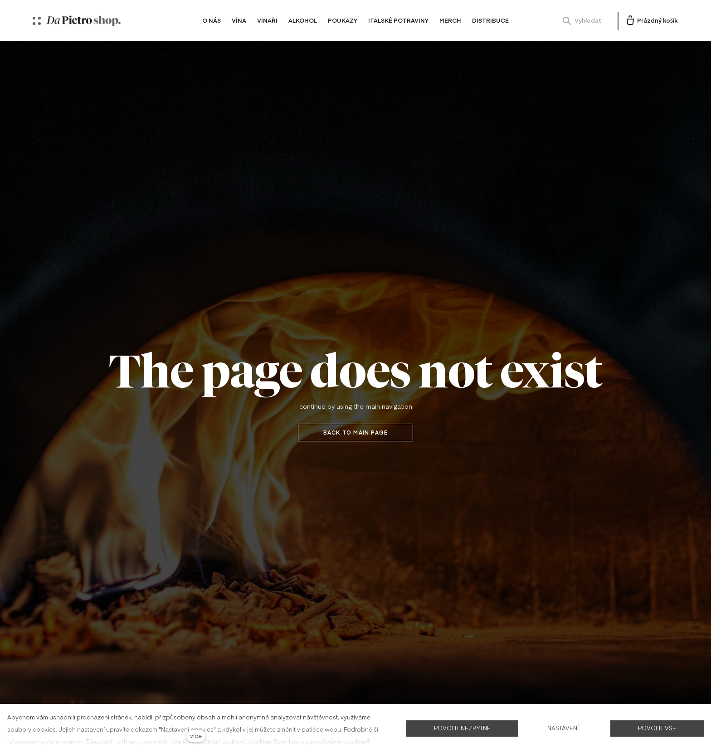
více (196, 735)
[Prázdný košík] (651, 21)
